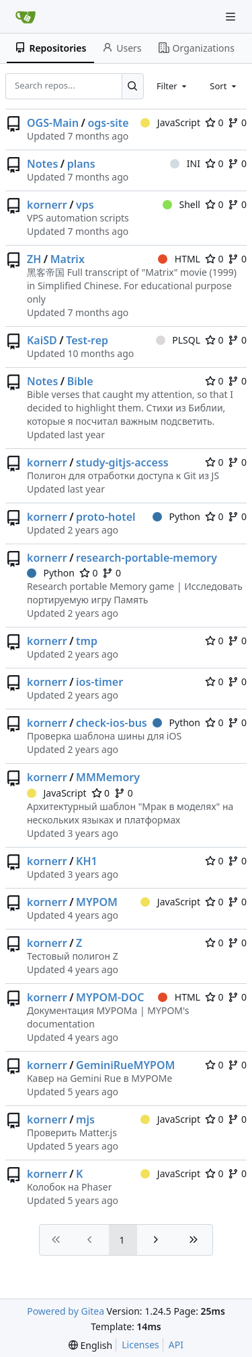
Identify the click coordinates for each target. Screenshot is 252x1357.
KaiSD (42, 340)
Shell (181, 204)
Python (176, 516)
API (176, 1344)
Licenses (140, 1344)
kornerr (47, 204)
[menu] (90, 1345)
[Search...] (133, 86)
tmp (86, 641)
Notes (42, 163)
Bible (80, 381)
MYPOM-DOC (110, 997)
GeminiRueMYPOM (125, 1065)
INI (185, 163)
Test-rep (87, 340)
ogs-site (107, 123)
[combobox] (173, 86)
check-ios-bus (111, 723)
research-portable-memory (146, 557)
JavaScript (170, 122)
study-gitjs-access (122, 462)
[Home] (25, 17)
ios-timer (99, 682)
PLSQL (178, 340)
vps (85, 204)
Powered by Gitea (65, 1311)
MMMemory (108, 777)
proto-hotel (105, 516)
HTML (179, 258)
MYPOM (97, 902)
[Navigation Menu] (231, 16)
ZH (34, 259)
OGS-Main (53, 123)
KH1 (86, 861)
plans (81, 163)
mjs (85, 1119)
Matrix (67, 259)
